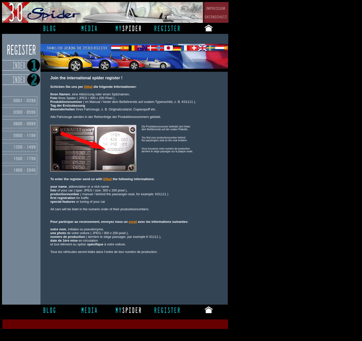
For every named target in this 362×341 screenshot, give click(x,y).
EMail (107, 179)
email (132, 222)
